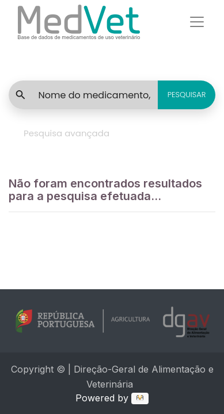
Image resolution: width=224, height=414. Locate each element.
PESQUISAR (187, 94)
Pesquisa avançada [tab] (66, 133)
